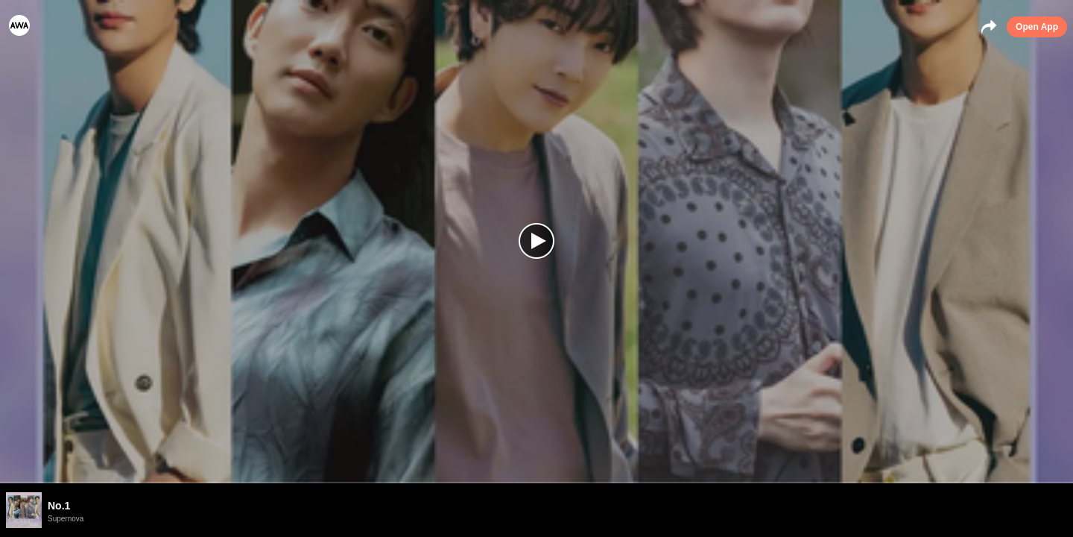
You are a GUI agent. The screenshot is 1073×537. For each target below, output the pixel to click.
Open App (1037, 27)
